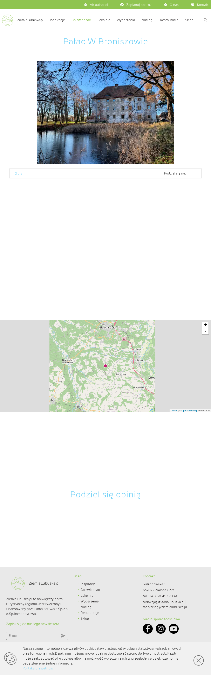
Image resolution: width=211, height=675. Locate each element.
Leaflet (174, 498)
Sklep (189, 20)
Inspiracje (57, 20)
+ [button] (205, 413)
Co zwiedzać (81, 20)
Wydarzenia (126, 20)
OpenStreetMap (190, 498)
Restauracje (169, 20)
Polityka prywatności (39, 668)
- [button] (205, 419)
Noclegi (147, 20)
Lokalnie (103, 20)
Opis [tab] (19, 173)
